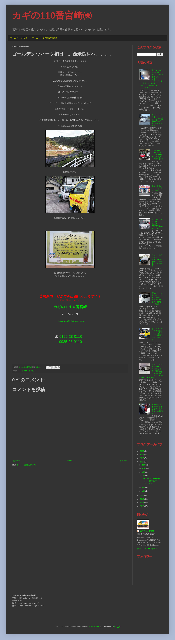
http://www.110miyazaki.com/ (71, 321)
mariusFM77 (94, 626)
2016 (142, 462)
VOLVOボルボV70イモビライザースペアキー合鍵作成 (157, 409)
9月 (143, 472)
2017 (142, 458)
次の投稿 (16, 461)
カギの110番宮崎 (147, 531)
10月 (144, 468)
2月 (143, 491)
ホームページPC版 (19, 38)
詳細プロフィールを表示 (147, 549)
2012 (142, 506)
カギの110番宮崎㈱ (52, 15)
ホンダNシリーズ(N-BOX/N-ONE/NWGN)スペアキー (157, 223)
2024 (142, 451)
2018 (142, 455)
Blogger (117, 626)
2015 (142, 495)
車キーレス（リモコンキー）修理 (157, 188)
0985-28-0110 (70, 342)
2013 (142, 502)
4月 (143, 475)
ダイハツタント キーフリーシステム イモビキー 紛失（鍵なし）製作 (157, 298)
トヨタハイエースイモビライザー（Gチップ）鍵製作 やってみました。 (158, 334)
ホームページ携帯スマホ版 (45, 38)
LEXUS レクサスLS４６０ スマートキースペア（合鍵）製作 (157, 154)
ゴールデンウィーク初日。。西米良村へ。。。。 (151, 480)
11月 (144, 465)
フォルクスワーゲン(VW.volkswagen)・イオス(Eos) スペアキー (157, 260)
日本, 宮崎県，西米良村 (26, 371)
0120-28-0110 (71, 336)
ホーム (70, 461)
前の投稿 (123, 461)
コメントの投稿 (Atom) (26, 465)
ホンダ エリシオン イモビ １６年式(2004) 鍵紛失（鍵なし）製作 (157, 120)
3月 (143, 487)
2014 (142, 499)
